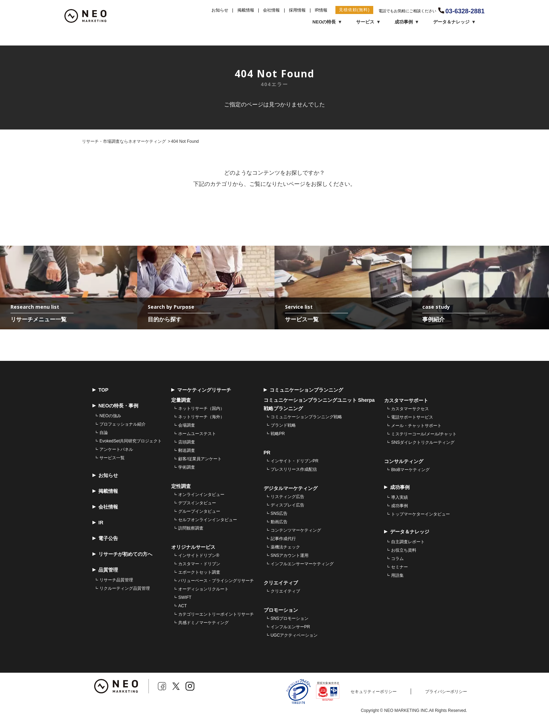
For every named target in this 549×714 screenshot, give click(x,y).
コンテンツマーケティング (296, 530)
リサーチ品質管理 (116, 580)
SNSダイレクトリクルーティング (422, 442)
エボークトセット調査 (199, 572)
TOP (100, 390)
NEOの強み (110, 416)
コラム (397, 558)
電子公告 (105, 538)
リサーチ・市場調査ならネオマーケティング (124, 141)
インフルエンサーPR (290, 627)
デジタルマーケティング (291, 488)
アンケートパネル (116, 449)
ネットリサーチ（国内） (201, 408)
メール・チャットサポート (416, 426)
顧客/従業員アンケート (199, 459)
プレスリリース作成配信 (294, 469)
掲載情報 (245, 10)
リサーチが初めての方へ (122, 554)
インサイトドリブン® (198, 555)
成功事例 (399, 506)
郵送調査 (186, 450)
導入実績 (399, 497)
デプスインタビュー (197, 503)
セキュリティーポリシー (373, 692)
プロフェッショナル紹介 (122, 424)
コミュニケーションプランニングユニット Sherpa (319, 400)
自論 (103, 432)
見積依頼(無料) (354, 9)
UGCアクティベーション (294, 635)
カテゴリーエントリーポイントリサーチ (216, 614)
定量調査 (181, 400)
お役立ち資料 (403, 550)
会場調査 (186, 425)
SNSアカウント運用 (290, 555)
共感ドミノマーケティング (203, 623)
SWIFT (184, 597)
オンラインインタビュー (201, 494)
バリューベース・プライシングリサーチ (216, 581)
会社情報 (271, 10)
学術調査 (186, 467)
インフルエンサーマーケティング (302, 564)
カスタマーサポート (406, 401)
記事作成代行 (283, 539)
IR (97, 523)
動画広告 (279, 522)
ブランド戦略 (283, 425)
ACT (182, 606)
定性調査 (181, 486)
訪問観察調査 (190, 528)
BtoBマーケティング (410, 470)
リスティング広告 (287, 497)
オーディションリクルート (203, 589)
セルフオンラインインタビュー (207, 520)
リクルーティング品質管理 (124, 588)
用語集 (397, 575)
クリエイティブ (285, 591)
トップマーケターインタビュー (420, 514)
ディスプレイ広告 (287, 505)
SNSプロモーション (290, 618)
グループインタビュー (199, 511)
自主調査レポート (408, 542)
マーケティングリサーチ (201, 390)
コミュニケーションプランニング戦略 (306, 417)
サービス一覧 (112, 458)
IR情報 (321, 10)
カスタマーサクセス (410, 409)
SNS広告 (279, 513)
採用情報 (297, 10)
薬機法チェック (285, 547)
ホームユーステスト (197, 434)
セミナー (399, 567)
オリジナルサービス (193, 547)
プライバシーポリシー (446, 692)
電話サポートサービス (412, 417)
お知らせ (219, 10)
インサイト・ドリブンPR (295, 461)
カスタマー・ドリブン (199, 564)
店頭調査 (186, 442)
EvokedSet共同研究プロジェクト (130, 441)
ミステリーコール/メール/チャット (424, 434)
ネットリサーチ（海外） (201, 417)
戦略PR (278, 434)
